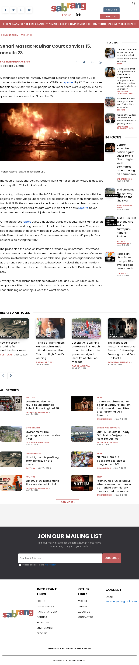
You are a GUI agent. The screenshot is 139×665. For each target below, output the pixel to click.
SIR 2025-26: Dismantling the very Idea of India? (42, 482)
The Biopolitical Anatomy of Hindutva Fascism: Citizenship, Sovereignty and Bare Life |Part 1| (122, 350)
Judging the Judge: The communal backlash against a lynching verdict (126, 119)
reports (83, 208)
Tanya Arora (44, 362)
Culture (121, 110)
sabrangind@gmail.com (121, 601)
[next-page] (11, 376)
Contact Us (110, 16)
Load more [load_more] (67, 502)
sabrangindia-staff (15, 61)
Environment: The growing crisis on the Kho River (43, 435)
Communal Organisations (125, 92)
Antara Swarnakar (123, 242)
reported (69, 82)
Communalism (10, 35)
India (119, 64)
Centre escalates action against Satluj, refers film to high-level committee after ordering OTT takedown (126, 159)
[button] (133, 3)
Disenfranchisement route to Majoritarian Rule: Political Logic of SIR (43, 405)
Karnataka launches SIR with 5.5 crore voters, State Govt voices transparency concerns (127, 55)
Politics (41, 337)
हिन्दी (78, 15)
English (66, 15)
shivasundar (104, 468)
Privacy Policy (50, 565)
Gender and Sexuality (111, 222)
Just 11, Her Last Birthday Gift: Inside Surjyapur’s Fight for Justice (113, 435)
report (27, 221)
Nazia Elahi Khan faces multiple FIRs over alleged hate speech (125, 261)
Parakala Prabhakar (37, 412)
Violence (27, 35)
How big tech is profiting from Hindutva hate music (13, 346)
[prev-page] (3, 376)
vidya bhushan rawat (37, 442)
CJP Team (121, 273)
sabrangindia (124, 179)
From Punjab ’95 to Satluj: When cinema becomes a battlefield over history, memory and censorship (114, 486)
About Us (111, 9)
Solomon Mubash (119, 362)
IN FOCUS (113, 137)
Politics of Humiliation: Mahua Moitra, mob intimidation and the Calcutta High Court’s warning (50, 350)
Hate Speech (110, 259)
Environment (113, 195)
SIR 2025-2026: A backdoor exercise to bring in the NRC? (111, 460)
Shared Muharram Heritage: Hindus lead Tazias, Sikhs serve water (126, 103)
